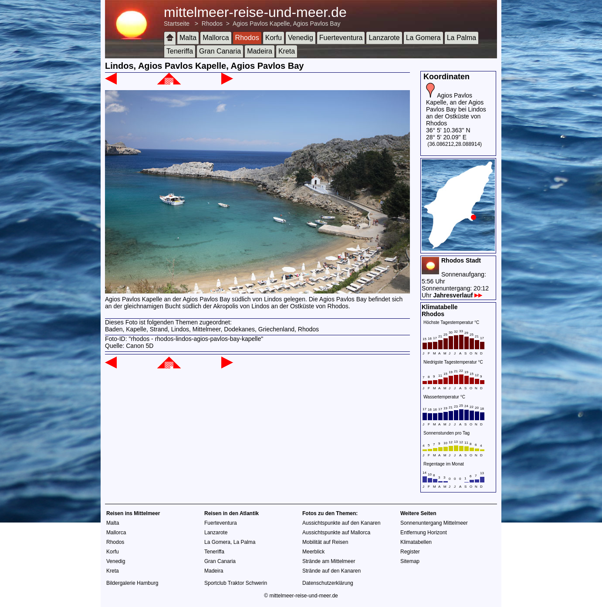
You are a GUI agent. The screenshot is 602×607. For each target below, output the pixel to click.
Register (410, 552)
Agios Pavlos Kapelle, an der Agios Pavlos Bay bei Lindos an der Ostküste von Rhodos (456, 109)
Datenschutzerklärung (327, 583)
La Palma (462, 37)
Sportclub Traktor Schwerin (235, 583)
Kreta (286, 51)
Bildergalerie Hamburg (132, 583)
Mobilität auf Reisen (325, 542)
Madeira (259, 51)
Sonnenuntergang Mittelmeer (434, 523)
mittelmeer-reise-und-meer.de (255, 12)
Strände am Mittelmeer (328, 561)
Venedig (300, 37)
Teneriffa (179, 51)
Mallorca (216, 37)
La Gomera (423, 37)
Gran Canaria (220, 51)
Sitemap (409, 561)
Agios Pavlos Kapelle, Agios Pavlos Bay (286, 23)
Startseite (176, 23)
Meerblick (313, 552)
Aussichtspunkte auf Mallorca (336, 532)
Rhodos (212, 23)
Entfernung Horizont (423, 532)
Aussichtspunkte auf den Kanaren (341, 523)
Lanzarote (384, 37)
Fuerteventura (341, 37)
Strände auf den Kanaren (331, 571)
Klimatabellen (416, 542)
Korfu (273, 37)
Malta (187, 37)
